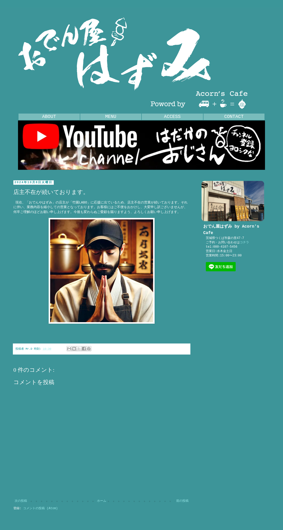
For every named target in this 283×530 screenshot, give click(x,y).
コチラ (244, 242)
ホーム (101, 501)
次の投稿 (21, 501)
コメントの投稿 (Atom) (40, 508)
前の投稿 (182, 501)
